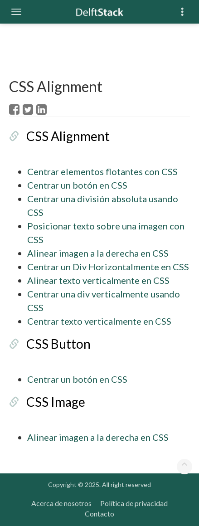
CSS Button (58, 343)
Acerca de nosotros (61, 503)
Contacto (99, 513)
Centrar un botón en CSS (77, 185)
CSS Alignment (68, 136)
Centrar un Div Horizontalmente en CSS (108, 266)
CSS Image (55, 401)
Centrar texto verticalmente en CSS (99, 321)
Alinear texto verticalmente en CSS (98, 280)
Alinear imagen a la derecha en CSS (98, 253)
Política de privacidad (134, 503)
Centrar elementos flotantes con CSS (102, 171)
